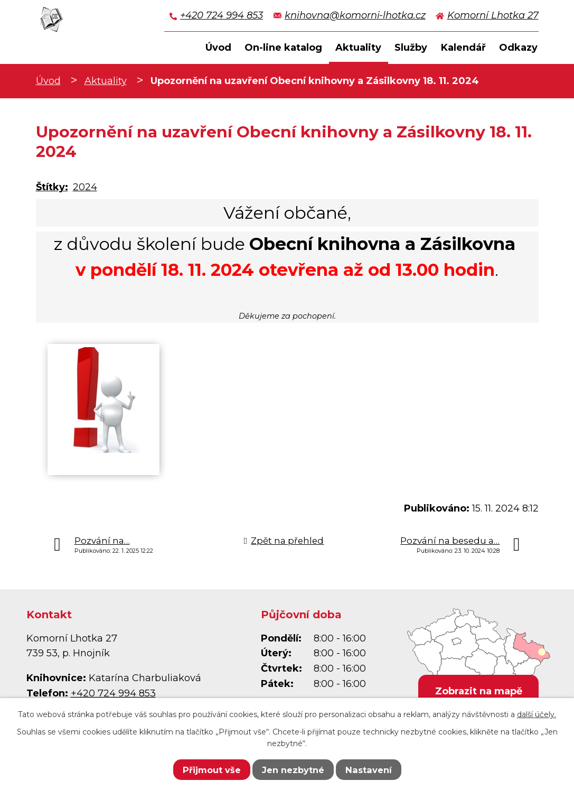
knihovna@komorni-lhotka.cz (355, 15)
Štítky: (52, 187)
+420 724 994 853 (221, 15)
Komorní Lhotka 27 (493, 15)
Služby (410, 47)
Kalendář (463, 47)
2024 (85, 187)
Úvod (48, 81)
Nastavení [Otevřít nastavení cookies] (368, 770)
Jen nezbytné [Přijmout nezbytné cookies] (293, 770)
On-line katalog (283, 47)
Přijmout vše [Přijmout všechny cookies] (212, 770)
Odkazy (518, 47)
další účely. (536, 714)
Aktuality (105, 81)
